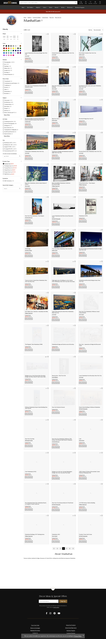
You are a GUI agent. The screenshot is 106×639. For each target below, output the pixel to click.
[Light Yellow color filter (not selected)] (16, 48)
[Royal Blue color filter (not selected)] (20, 50)
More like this (29, 61)
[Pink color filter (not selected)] (11, 55)
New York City (58, 17)
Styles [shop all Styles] (50, 7)
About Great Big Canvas (71, 627)
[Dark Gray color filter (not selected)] (9, 46)
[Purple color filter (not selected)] (4, 55)
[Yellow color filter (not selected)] (13, 48)
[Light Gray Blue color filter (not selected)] (9, 53)
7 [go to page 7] (66, 548)
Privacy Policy (77, 636)
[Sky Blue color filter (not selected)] (13, 53)
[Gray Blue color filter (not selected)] (6, 53)
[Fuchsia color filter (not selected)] (13, 55)
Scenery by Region (37, 17)
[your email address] (48, 601)
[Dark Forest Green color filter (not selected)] (18, 48)
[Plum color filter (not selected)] (20, 53)
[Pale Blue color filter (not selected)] (16, 53)
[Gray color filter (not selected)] (11, 46)
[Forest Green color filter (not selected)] (20, 48)
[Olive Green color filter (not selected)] (4, 50)
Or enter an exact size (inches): (10, 153)
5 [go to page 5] (60, 548)
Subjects (29, 17)
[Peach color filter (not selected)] (11, 48)
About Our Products (71, 625)
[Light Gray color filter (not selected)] (13, 46)
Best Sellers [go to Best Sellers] (30, 7)
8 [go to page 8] (69, 548)
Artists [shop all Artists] (62, 7)
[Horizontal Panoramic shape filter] (11, 36)
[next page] (73, 548)
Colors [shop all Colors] (44, 7)
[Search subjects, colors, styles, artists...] (48, 2)
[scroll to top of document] (53, 590)
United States (45, 17)
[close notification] (83, 635)
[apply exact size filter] (20, 156)
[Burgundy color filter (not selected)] (4, 48)
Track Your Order (35, 625)
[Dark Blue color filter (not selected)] (16, 50)
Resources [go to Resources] (69, 7)
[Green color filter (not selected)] (9, 50)
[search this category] (12, 188)
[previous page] (54, 548)
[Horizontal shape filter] (4, 37)
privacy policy (56, 607)
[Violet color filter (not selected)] (18, 53)
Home (25, 17)
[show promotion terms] (53, 11)
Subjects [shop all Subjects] (38, 7)
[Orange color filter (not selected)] (9, 48)
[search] (75, 2)
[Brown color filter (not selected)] (20, 46)
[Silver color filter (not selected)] (16, 46)
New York (52, 17)
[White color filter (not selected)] (18, 46)
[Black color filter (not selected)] (6, 46)
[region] (13, 112)
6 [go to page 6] (63, 548)
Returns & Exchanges (35, 628)
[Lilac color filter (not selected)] (6, 55)
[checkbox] (9, 62)
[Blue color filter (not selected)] (4, 53)
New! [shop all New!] (23, 7)
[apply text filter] (20, 188)
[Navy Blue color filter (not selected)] (13, 50)
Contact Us (35, 633)
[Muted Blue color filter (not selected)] (18, 50)
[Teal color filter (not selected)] (11, 53)
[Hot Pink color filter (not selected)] (9, 55)
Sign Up (63, 601)
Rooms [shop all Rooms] (56, 7)
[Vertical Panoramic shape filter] (17, 36)
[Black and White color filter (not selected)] (4, 46)
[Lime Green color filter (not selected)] (6, 50)
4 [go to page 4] (57, 548)
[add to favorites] (41, 20)
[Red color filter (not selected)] (6, 48)
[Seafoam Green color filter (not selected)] (11, 50)
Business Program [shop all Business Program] (79, 7)
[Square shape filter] (14, 36)
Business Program (71, 630)
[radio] (8, 163)
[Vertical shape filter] (8, 36)
